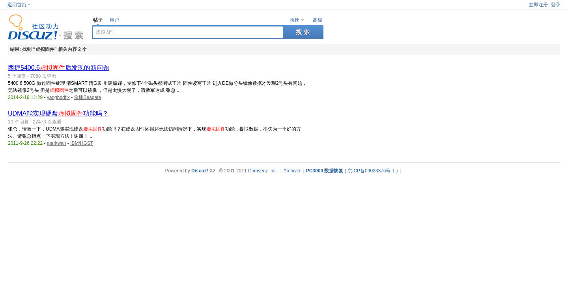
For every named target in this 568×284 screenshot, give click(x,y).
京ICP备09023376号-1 (371, 171)
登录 (556, 4)
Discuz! (199, 171)
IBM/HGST (81, 143)
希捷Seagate (87, 97)
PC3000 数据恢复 (325, 171)
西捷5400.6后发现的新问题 (58, 67)
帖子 (98, 20)
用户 (114, 20)
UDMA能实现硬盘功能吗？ (58, 113)
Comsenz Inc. (262, 171)
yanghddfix (58, 97)
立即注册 (538, 4)
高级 (317, 20)
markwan (56, 143)
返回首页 (16, 4)
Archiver (292, 171)
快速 (294, 20)
